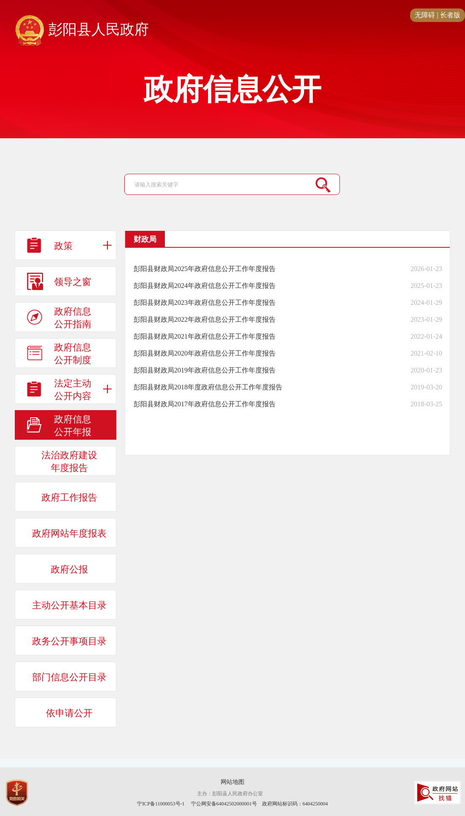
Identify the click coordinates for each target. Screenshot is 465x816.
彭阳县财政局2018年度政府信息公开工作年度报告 (208, 387)
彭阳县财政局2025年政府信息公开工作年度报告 (205, 268)
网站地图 (232, 782)
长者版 (450, 15)
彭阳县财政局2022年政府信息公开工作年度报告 (205, 319)
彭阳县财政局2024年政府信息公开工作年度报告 (205, 285)
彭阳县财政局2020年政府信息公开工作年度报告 (205, 353)
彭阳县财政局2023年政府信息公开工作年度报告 (205, 302)
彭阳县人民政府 (82, 30)
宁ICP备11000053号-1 (160, 804)
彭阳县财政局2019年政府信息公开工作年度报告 (205, 370)
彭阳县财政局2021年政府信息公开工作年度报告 (205, 336)
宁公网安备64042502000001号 (224, 804)
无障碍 (425, 15)
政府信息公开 (232, 89)
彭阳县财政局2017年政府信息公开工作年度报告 (205, 404)
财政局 (145, 239)
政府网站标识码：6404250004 (295, 804)
